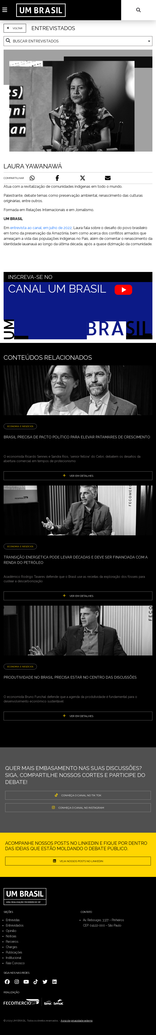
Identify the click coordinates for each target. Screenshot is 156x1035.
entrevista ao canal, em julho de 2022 (41, 228)
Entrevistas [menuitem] (13, 920)
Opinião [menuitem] (11, 931)
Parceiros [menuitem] (12, 941)
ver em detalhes (78, 475)
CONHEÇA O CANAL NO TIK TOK (78, 795)
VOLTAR (14, 28)
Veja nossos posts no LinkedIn (78, 861)
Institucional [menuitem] (13, 958)
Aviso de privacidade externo (77, 1020)
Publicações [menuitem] (14, 952)
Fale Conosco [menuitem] (15, 963)
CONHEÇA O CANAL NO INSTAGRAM (78, 807)
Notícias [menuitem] (11, 936)
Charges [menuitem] (11, 947)
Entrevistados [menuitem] (15, 925)
